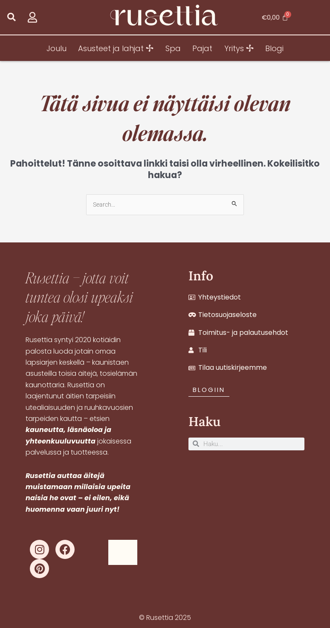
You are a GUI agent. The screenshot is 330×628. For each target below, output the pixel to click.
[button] (11, 17)
